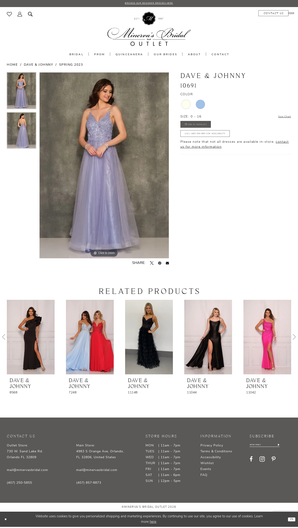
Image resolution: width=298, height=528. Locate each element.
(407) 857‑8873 (88, 484)
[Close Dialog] (7, 520)
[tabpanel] (21, 93)
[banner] (149, 30)
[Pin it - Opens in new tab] (159, 264)
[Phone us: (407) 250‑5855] (277, 14)
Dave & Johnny (38, 66)
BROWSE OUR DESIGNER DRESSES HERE (149, 4)
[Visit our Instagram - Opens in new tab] (262, 461)
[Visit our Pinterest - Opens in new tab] (273, 461)
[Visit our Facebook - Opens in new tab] (251, 461)
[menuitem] (9, 15)
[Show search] (30, 15)
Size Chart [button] (282, 118)
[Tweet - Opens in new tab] (152, 264)
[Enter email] (271, 446)
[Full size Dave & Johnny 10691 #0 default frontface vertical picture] (104, 166)
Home (12, 66)
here (153, 523)
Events (205, 470)
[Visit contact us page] (247, 14)
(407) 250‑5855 (19, 484)
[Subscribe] (290, 446)
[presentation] (31, 338)
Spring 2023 (71, 66)
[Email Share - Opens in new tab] (167, 264)
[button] (20, 15)
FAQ (203, 476)
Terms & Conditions (216, 452)
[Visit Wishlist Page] (9, 15)
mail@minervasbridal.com (27, 471)
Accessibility (210, 458)
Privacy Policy (211, 446)
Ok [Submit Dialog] (290, 520)
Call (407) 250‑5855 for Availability (217, 140)
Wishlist (207, 464)
